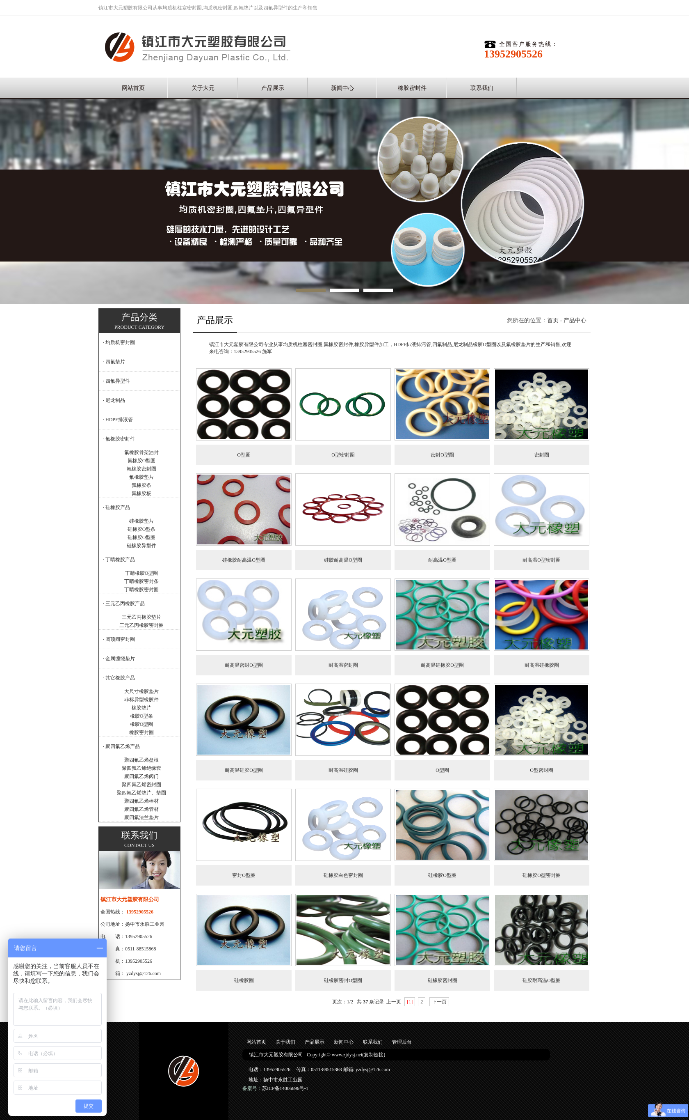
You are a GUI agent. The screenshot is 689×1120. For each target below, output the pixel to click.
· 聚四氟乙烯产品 (121, 746)
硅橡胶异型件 (141, 546)
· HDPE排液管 (118, 419)
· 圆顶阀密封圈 (119, 639)
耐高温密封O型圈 (244, 665)
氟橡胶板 (141, 493)
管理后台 (402, 1042)
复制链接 (373, 1055)
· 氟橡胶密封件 (119, 439)
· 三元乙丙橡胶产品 (124, 603)
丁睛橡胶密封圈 (141, 589)
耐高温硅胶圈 (343, 770)
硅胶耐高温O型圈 (343, 560)
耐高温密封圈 (343, 665)
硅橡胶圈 (244, 980)
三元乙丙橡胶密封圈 (141, 625)
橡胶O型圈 (141, 724)
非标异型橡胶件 (141, 699)
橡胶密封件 (412, 88)
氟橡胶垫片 (141, 477)
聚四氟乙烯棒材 (141, 801)
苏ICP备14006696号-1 (285, 1088)
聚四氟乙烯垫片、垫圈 (141, 793)
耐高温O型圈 (442, 560)
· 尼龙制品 (114, 400)
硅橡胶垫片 (141, 521)
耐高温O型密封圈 (541, 560)
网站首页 (133, 88)
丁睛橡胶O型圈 (141, 573)
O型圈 (244, 455)
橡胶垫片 (141, 708)
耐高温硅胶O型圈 (244, 770)
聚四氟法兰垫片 (141, 817)
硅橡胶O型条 (142, 529)
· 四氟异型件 (116, 381)
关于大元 (203, 88)
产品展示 (272, 88)
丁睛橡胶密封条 (141, 581)
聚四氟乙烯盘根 (141, 760)
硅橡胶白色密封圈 (343, 875)
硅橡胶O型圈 (142, 537)
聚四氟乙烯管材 (141, 809)
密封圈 (541, 455)
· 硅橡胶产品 (116, 507)
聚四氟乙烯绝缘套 (141, 768)
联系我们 (481, 88)
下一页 (439, 1002)
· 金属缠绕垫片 (119, 658)
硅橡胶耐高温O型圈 (243, 560)
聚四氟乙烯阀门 (141, 776)
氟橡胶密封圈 (141, 469)
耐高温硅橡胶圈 (542, 665)
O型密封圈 (343, 455)
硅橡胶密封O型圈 (343, 980)
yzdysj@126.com (143, 973)
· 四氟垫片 (114, 362)
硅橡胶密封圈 (442, 980)
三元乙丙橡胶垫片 (141, 617)
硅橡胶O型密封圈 (541, 875)
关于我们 (285, 1042)
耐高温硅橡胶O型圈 (442, 665)
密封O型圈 (442, 455)
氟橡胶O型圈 (142, 461)
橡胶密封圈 (141, 732)
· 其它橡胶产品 (119, 678)
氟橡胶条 (141, 485)
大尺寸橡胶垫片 (141, 691)
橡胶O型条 (141, 716)
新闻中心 (342, 88)
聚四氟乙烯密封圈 (141, 784)
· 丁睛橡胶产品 (119, 559)
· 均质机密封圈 (119, 342)
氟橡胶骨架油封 (141, 452)
